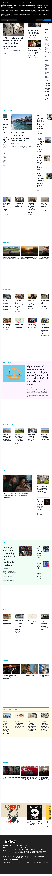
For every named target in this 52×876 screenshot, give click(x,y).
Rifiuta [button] (39, 20)
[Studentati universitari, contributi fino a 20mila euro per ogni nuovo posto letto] (32, 715)
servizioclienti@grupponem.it (10, 862)
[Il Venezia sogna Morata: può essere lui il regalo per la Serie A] (39, 569)
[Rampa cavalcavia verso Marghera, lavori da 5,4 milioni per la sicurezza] (40, 161)
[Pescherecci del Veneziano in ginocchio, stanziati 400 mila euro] (21, 122)
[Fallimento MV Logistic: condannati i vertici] (19, 199)
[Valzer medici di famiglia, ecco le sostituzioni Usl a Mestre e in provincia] (7, 199)
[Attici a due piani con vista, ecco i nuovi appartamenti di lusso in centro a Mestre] (19, 296)
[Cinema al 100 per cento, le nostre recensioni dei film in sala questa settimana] (17, 483)
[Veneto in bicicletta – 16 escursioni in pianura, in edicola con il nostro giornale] (19, 430)
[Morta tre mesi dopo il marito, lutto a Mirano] (7, 320)
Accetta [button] (47, 20)
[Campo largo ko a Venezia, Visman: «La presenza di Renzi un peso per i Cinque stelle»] (34, 23)
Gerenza (5, 852)
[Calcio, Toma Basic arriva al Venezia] (39, 550)
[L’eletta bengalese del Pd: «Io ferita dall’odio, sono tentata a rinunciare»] (47, 27)
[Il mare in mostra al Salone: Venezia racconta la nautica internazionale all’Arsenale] (7, 715)
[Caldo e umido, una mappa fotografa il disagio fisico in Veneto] (19, 320)
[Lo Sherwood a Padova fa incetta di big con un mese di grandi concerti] (40, 505)
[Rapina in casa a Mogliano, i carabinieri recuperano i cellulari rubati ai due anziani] (11, 251)
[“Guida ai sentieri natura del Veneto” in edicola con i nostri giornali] (7, 430)
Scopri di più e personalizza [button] (9, 20)
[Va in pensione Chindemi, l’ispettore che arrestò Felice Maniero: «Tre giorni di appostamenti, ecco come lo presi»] (41, 123)
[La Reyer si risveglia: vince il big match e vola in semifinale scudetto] (25, 551)
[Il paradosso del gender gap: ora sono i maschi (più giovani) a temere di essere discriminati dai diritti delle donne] (14, 373)
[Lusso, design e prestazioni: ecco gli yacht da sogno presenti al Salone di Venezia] (40, 144)
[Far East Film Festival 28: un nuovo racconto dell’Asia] (19, 715)
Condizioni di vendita (7, 849)
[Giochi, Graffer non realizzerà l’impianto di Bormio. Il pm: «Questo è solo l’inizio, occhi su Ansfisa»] (19, 616)
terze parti (21, 7)
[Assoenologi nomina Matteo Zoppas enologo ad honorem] (29, 669)
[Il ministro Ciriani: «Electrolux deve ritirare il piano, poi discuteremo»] (11, 669)
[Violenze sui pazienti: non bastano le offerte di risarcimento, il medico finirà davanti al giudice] (7, 296)
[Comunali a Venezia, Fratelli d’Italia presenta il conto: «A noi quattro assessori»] (34, 43)
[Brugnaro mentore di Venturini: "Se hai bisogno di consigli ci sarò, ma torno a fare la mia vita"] (47, 93)
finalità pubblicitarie (31, 10)
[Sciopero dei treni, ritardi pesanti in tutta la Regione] (7, 616)
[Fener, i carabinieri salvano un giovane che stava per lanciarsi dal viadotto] (45, 616)
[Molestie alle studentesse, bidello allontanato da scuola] (32, 296)
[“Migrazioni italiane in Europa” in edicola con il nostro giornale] (32, 430)
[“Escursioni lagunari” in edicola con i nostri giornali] (45, 430)
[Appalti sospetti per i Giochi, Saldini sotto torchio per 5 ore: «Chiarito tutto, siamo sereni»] (32, 199)
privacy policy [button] (4, 4)
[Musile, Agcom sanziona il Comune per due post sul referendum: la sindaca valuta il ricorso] (41, 180)
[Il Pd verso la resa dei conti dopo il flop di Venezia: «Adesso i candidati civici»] (13, 28)
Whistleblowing (7, 855)
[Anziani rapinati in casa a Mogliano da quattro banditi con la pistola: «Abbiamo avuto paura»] (45, 320)
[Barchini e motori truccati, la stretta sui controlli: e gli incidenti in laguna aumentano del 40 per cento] (5, 116)
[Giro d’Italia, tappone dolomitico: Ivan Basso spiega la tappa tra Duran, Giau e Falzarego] (29, 771)
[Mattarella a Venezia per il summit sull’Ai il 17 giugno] (32, 320)
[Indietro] (4, 263)
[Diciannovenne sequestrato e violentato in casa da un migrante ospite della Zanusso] (45, 296)
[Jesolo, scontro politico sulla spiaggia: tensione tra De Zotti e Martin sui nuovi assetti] (45, 199)
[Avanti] (47, 263)
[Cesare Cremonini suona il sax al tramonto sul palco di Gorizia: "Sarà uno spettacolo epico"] (29, 251)
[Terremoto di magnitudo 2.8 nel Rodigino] (32, 616)
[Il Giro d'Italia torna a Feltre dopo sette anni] (11, 770)
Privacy (5, 853)
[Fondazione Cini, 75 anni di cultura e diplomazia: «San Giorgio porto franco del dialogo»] (43, 479)
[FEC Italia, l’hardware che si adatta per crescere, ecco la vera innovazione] (45, 715)
